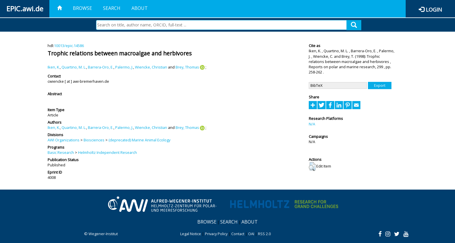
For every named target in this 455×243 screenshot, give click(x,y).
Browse (82, 8)
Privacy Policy (216, 233)
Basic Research (61, 152)
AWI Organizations (64, 140)
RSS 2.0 (264, 233)
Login (434, 9)
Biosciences (94, 140)
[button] (312, 166)
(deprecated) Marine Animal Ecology (139, 140)
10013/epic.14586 (69, 45)
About (139, 8)
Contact (237, 233)
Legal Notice (190, 233)
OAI (251, 233)
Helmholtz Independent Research (107, 152)
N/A (312, 124)
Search (111, 8)
